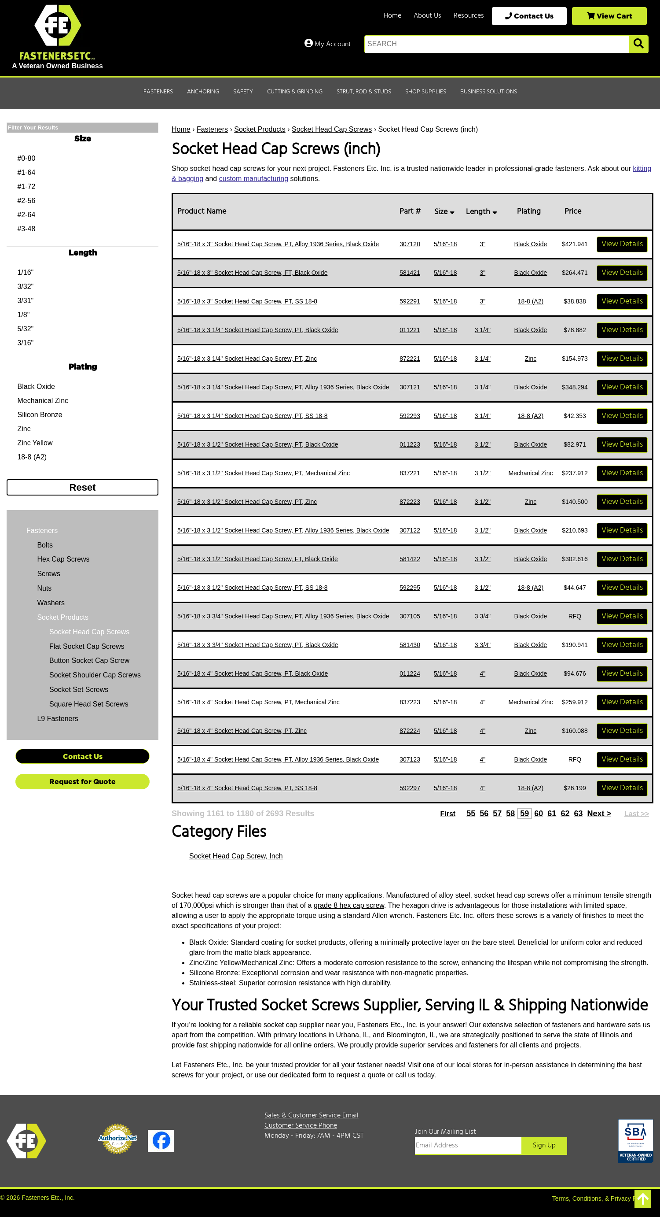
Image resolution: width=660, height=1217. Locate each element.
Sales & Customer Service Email (311, 1115)
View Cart (609, 16)
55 (470, 813)
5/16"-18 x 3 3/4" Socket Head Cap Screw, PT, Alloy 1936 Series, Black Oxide (283, 616)
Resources (469, 16)
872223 (410, 501)
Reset (83, 487)
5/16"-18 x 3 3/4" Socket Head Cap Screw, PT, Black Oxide (257, 644)
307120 (410, 244)
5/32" (25, 329)
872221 (410, 358)
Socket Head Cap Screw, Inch (236, 856)
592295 (410, 587)
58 (510, 813)
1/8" (23, 314)
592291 (410, 301)
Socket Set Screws (78, 689)
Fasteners (158, 92)
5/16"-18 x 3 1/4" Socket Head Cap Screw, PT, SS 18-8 (252, 415)
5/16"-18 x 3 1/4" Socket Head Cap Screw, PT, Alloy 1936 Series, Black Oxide (283, 387)
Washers (50, 603)
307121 (410, 387)
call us (405, 1075)
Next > (599, 813)
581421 (410, 272)
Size (445, 212)
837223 (410, 702)
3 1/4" (483, 329)
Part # (412, 211)
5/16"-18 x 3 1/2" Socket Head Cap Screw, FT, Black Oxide (257, 558)
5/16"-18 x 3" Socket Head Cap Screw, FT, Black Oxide (252, 272)
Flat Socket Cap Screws (87, 646)
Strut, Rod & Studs (364, 92)
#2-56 (26, 200)
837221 (410, 473)
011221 (410, 329)
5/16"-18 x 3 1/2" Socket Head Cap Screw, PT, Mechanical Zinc (263, 473)
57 (497, 813)
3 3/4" (483, 616)
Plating (530, 211)
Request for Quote (82, 781)
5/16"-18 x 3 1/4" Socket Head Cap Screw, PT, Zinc (247, 358)
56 (484, 813)
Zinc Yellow (34, 443)
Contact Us (529, 16)
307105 (410, 616)
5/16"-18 (445, 244)
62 (565, 813)
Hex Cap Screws (62, 559)
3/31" (25, 300)
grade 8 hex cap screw (349, 905)
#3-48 (26, 229)
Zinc (530, 358)
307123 (410, 759)
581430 (410, 644)
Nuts (43, 588)
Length (482, 212)
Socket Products (260, 129)
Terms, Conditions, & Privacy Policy (600, 1198)
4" (482, 673)
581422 (410, 558)
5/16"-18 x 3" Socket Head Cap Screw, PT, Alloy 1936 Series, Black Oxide (278, 244)
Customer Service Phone (300, 1126)
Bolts (44, 545)
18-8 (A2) (530, 301)
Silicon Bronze (39, 414)
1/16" (25, 272)
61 (551, 813)
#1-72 (26, 186)
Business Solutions (488, 92)
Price (575, 211)
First (447, 813)
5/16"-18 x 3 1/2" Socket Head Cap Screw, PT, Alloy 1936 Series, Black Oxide (283, 530)
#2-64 (26, 214)
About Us (427, 16)
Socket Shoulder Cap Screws (95, 675)
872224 (410, 730)
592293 (410, 415)
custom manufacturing (253, 178)
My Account (327, 44)
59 (524, 813)
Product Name (203, 211)
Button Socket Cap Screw (89, 660)
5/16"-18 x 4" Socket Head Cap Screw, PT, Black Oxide (252, 673)
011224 (410, 673)
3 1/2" (483, 444)
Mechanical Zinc (530, 473)
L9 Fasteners (56, 718)
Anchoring (203, 92)
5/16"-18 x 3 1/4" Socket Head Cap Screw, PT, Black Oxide (257, 329)
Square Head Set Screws (88, 704)
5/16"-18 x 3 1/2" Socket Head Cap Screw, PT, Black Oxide (257, 444)
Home (392, 16)
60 (538, 813)
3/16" (25, 343)
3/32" (25, 286)
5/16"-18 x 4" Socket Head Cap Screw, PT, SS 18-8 (247, 788)
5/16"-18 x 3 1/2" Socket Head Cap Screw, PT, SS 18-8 (252, 587)
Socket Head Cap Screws (332, 129)
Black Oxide (530, 244)
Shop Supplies (425, 92)
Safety (243, 92)
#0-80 (26, 158)
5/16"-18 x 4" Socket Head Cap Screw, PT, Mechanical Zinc (258, 702)
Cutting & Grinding (295, 92)
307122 (410, 530)
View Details (622, 244)
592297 (410, 788)
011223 (410, 444)
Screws (47, 573)
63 (578, 813)
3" (482, 244)
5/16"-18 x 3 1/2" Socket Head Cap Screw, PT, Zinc (247, 501)
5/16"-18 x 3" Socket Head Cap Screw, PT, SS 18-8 (247, 301)
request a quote (360, 1075)
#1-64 (26, 172)
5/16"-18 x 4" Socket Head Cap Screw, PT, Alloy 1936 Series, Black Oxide (278, 759)
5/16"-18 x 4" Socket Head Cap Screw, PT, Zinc (242, 730)
